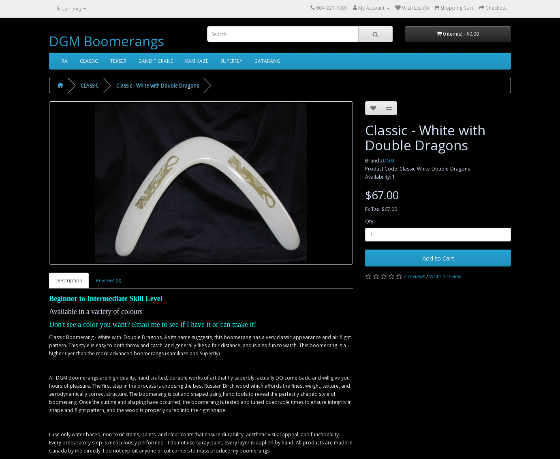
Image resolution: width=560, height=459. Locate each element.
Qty (369, 221)
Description (69, 280)
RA (65, 61)
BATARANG (267, 61)
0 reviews (414, 276)
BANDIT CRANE (156, 61)
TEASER (118, 61)
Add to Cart (438, 258)
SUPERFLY (231, 61)
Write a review (445, 276)
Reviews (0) (108, 280)
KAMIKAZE (196, 61)
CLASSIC (89, 61)
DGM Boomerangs (106, 41)
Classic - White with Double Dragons (157, 85)
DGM (388, 160)
